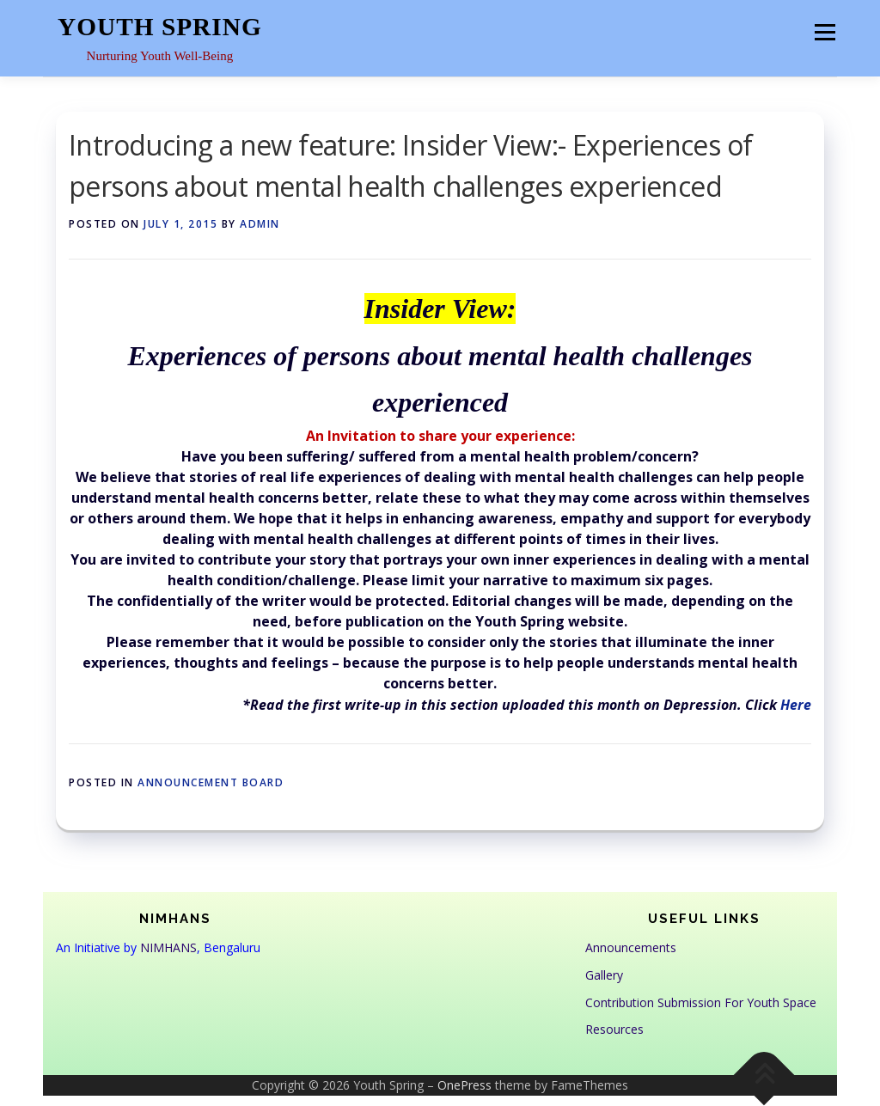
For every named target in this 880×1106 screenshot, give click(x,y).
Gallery (604, 975)
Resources (614, 1029)
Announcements (630, 947)
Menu (825, 31)
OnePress (464, 1085)
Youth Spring (160, 26)
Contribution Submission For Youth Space (700, 1002)
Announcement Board (211, 782)
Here (795, 704)
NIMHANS (168, 947)
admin (260, 224)
